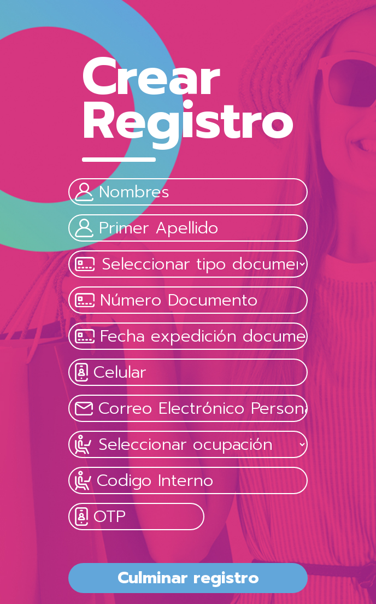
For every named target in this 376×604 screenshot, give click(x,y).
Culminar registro (188, 577)
